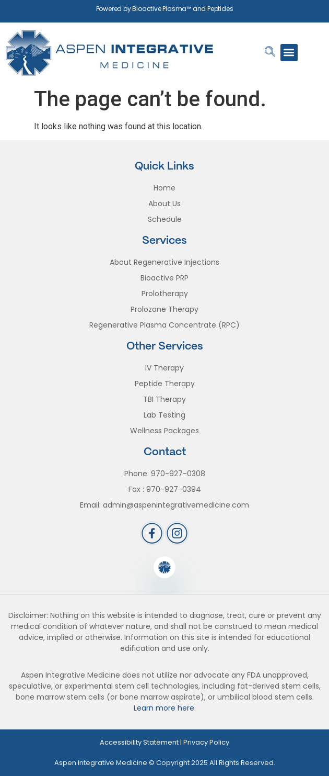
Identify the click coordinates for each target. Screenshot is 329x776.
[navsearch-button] (270, 52)
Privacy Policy (206, 742)
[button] (289, 52)
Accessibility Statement (139, 742)
